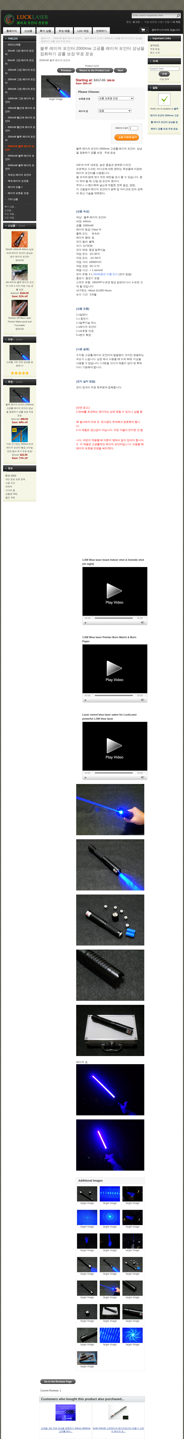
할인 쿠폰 (10, 497)
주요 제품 (64, 31)
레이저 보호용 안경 (18, 193)
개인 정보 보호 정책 (15, 479)
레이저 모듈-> (15, 187)
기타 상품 (13, 199)
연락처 (8, 486)
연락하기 (101, 31)
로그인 (136, 22)
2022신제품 (14, 44)
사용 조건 (10, 483)
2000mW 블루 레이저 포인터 (67, 38)
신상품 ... (9, 210)
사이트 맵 (10, 490)
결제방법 (154, 45)
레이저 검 (83, 111)
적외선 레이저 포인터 (19, 175)
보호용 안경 (84, 99)
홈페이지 (11, 31)
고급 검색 (164, 79)
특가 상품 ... (10, 206)
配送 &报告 (10, 475)
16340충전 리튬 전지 (105, 274)
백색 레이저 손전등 (18, 181)
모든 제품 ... (10, 217)
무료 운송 (155, 49)
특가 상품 (45, 31)
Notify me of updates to (164, 114)
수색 (155, 61)
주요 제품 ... (10, 214)
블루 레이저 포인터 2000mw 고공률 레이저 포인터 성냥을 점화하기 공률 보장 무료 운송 (20, 405)
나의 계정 (83, 31)
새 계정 (176, 22)
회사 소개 (155, 52)
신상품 (28, 31)
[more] (21, 225)
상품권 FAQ (11, 494)
